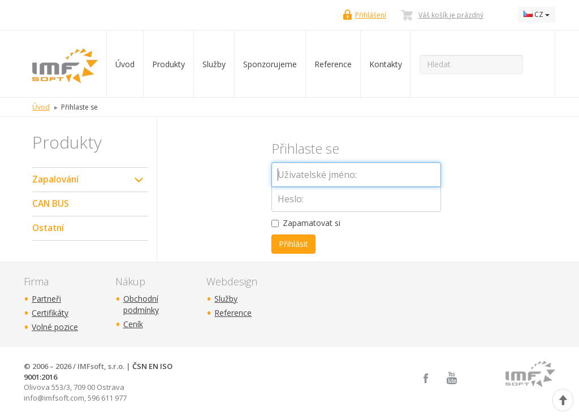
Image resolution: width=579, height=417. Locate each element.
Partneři (46, 298)
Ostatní (48, 228)
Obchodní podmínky (141, 304)
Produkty (168, 64)
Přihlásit (293, 243)
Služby (214, 64)
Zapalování (55, 179)
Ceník (133, 324)
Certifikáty (50, 312)
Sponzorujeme (270, 64)
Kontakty (385, 64)
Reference (333, 64)
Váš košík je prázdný (450, 15)
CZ (537, 14)
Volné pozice (55, 327)
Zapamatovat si (305, 223)
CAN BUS (50, 204)
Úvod (125, 64)
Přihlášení (370, 15)
